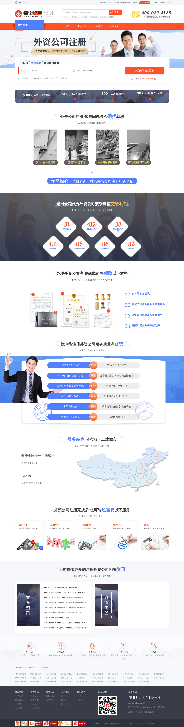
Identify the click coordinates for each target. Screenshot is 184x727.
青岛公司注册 (128, 674)
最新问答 (50, 696)
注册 (155, 3)
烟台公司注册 (82, 674)
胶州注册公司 (112, 674)
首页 (67, 26)
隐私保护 (81, 700)
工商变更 (84, 17)
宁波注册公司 (35, 682)
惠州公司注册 (51, 674)
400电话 (114, 26)
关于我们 (65, 696)
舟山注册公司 (97, 682)
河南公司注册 (66, 674)
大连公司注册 (35, 678)
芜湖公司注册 (51, 678)
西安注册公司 (128, 678)
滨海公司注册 (159, 678)
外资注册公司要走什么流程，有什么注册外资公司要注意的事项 (66, 623)
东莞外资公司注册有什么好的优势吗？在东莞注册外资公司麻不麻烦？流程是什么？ (66, 628)
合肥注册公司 (20, 682)
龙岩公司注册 (128, 682)
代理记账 (34, 704)
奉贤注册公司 (143, 674)
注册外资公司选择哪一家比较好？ (57, 618)
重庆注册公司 (159, 674)
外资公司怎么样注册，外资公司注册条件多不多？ (63, 597)
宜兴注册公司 (66, 682)
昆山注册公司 (112, 678)
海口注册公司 (35, 674)
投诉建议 (81, 696)
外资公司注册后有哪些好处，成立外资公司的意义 (63, 612)
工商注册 (34, 696)
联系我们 (65, 700)
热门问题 (50, 700)
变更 (103, 17)
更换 (24, 3)
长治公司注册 (82, 682)
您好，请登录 (144, 3)
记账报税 (111, 17)
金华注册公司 (20, 678)
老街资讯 (82, 26)
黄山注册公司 (51, 682)
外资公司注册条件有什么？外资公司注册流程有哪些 (64, 592)
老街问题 (98, 26)
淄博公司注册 (20, 674)
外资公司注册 (94, 17)
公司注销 (19, 708)
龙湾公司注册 (143, 682)
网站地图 (65, 704)
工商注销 (34, 708)
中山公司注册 (143, 678)
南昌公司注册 (97, 674)
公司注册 (74, 17)
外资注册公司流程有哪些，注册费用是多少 (61, 587)
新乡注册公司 (112, 682)
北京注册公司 (82, 678)
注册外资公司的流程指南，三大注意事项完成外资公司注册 (66, 602)
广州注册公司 (97, 678)
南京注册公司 (66, 678)
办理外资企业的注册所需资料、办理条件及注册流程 (64, 607)
